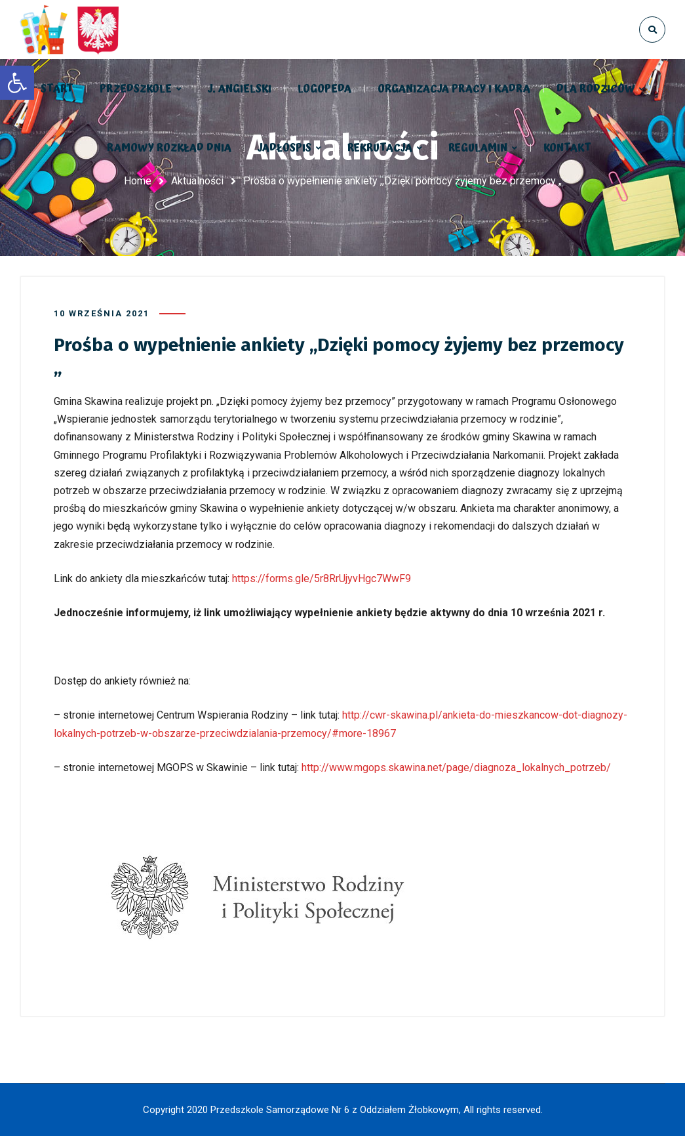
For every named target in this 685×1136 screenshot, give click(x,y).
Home (137, 181)
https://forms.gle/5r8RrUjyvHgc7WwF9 (321, 578)
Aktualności (197, 181)
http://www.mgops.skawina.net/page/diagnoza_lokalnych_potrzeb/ (456, 767)
